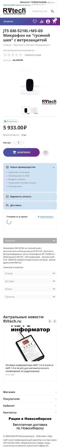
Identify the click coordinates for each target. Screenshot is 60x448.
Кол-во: (7, 142)
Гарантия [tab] (30, 296)
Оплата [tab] (30, 288)
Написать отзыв (33, 54)
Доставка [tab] (30, 281)
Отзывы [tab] (30, 273)
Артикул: (7, 60)
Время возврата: (11, 134)
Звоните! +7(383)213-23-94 (33, 2)
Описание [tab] (30, 240)
